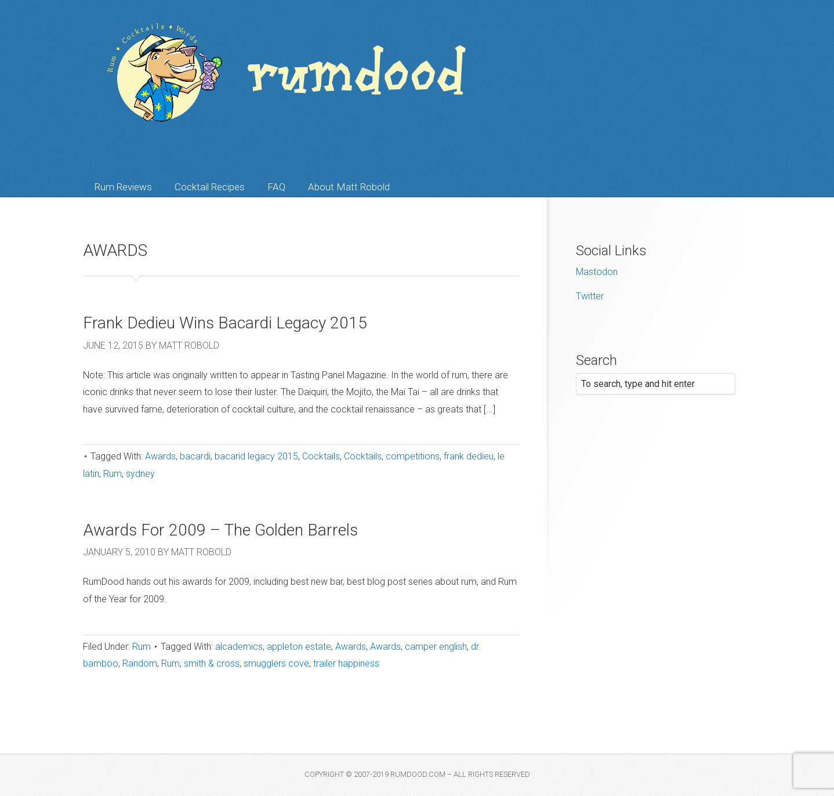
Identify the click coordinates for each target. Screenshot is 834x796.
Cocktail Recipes (210, 187)
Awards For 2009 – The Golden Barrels (220, 530)
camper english (436, 646)
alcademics (239, 646)
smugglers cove (276, 663)
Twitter (590, 296)
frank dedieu (469, 456)
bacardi (195, 456)
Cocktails (321, 456)
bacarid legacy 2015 (256, 456)
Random (139, 663)
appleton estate (299, 646)
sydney (140, 473)
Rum (112, 473)
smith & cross (212, 663)
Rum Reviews (123, 187)
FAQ (276, 187)
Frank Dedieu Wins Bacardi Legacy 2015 (225, 322)
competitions (413, 456)
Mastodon (597, 271)
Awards (160, 456)
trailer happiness (346, 663)
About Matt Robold (349, 187)
